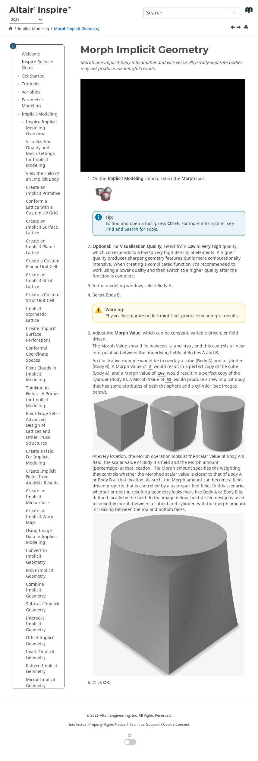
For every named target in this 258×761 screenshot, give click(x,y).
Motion (29, 601)
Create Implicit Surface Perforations (41, 131)
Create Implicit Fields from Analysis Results (42, 273)
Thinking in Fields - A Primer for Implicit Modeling (42, 193)
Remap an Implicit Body (39, 534)
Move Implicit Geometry (39, 369)
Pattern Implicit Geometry (41, 465)
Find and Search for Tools (131, 229)
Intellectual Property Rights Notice (97, 724)
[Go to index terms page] (247, 12)
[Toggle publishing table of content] (13, 46)
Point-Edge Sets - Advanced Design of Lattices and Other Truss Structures (43, 225)
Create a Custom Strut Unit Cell (42, 94)
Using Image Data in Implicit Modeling (41, 333)
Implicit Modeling (33, 29)
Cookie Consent (176, 724)
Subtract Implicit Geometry (43, 403)
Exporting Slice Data (41, 568)
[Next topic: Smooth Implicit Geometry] (239, 28)
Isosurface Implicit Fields (40, 582)
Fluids (28, 609)
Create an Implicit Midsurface (37, 293)
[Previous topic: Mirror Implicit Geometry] (233, 28)
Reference (32, 657)
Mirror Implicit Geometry (40, 479)
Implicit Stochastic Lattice (36, 111)
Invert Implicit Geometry (40, 451)
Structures (32, 593)
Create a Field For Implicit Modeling (40, 253)
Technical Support (144, 724)
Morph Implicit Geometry (76, 29)
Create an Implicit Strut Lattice (39, 77)
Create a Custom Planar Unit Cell (42, 60)
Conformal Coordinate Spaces (37, 150)
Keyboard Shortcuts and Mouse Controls (37, 671)
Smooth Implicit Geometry (42, 506)
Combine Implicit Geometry (36, 386)
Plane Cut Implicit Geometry (36, 551)
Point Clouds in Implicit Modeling (41, 170)
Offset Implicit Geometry (40, 437)
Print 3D (30, 633)
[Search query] (191, 13)
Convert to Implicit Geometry (36, 353)
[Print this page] (246, 28)
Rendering (32, 641)
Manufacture (35, 625)
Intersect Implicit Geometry (36, 420)
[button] (23, 57)
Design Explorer (38, 617)
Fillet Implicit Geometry (39, 521)
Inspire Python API (40, 649)
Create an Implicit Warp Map (39, 313)
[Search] (233, 13)
